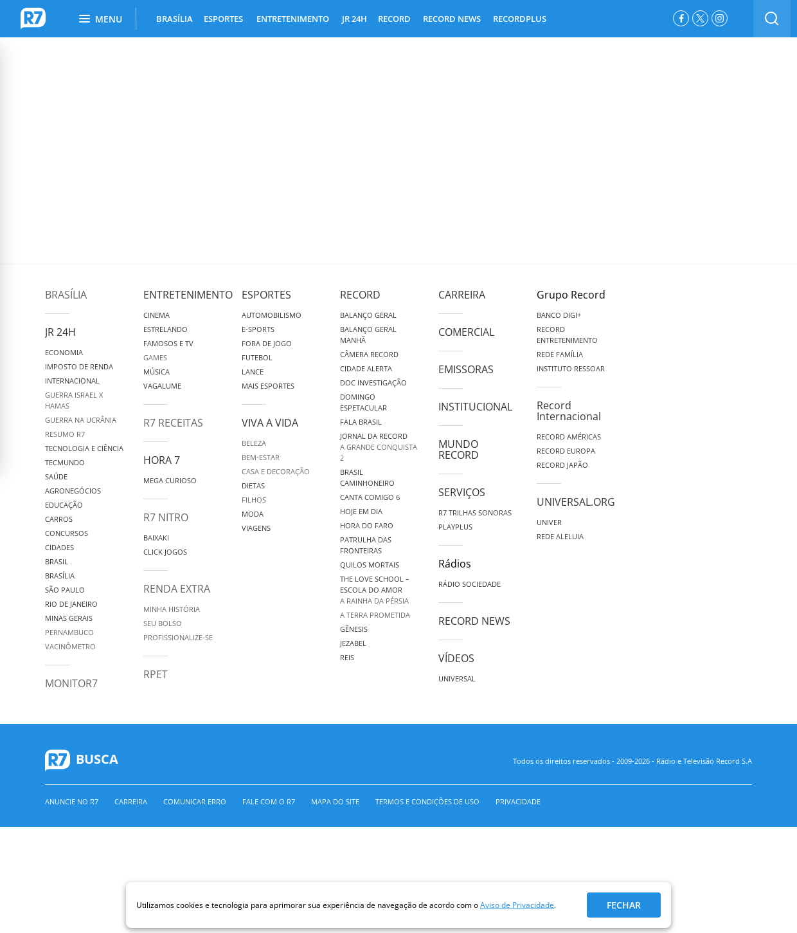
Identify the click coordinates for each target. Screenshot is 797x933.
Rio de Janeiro (71, 604)
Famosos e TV (168, 343)
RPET (155, 674)
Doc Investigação (373, 382)
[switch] (772, 18)
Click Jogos (165, 552)
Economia (64, 352)
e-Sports (258, 329)
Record (360, 295)
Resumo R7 (65, 434)
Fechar (624, 905)
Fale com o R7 (268, 801)
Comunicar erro (194, 801)
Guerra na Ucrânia (80, 420)
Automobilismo (271, 315)
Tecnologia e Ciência (84, 448)
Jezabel (353, 643)
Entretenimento (188, 295)
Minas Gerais (69, 618)
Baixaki (156, 537)
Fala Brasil (361, 422)
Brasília (66, 295)
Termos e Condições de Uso (427, 801)
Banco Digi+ (559, 315)
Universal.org (576, 502)
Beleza (254, 443)
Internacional (72, 380)
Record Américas (569, 436)
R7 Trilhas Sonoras (475, 512)
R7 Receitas (173, 423)
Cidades (59, 547)
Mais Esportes (268, 386)
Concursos (66, 533)
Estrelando (165, 329)
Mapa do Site (335, 801)
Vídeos (456, 658)
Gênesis (354, 629)
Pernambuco (69, 632)
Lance (253, 371)
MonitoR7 (71, 683)
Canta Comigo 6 (370, 497)
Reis (347, 657)
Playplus (455, 526)
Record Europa (566, 451)
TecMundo (65, 462)
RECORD (394, 18)
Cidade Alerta (366, 368)
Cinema (156, 315)
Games (155, 357)
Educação (64, 505)
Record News (474, 621)
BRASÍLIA (174, 18)
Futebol (257, 357)
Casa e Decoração (276, 471)
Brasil (56, 561)
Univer (549, 522)
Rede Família (560, 354)
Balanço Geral (368, 315)
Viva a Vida (270, 423)
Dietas (253, 485)
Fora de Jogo (267, 343)
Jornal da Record (373, 436)
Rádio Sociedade (469, 584)
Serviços (461, 492)
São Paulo (65, 590)
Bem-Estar (261, 457)
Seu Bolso (162, 623)
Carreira (461, 295)
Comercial (466, 332)
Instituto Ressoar (571, 368)
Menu (100, 19)
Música (156, 371)
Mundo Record (458, 449)
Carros (59, 519)
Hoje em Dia (361, 511)
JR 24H (354, 18)
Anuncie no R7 (71, 801)
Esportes (266, 295)
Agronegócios (73, 490)
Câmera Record (369, 354)
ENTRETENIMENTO (292, 18)
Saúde (56, 476)
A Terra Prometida (375, 615)
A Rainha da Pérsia (374, 600)
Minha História (171, 609)
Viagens (256, 528)
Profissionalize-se (178, 637)
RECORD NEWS (452, 18)
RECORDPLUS (519, 18)
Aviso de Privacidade (517, 905)
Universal (457, 678)
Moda (253, 514)
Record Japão (562, 465)
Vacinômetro (70, 646)
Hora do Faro (366, 525)
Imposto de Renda (79, 366)
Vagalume (162, 386)
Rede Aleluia (560, 536)
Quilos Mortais (369, 564)
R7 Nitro (165, 517)
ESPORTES (223, 18)
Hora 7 (161, 460)
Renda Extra (176, 589)
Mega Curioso (170, 480)
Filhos (254, 499)
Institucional (475, 407)
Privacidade (518, 801)
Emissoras (466, 369)
